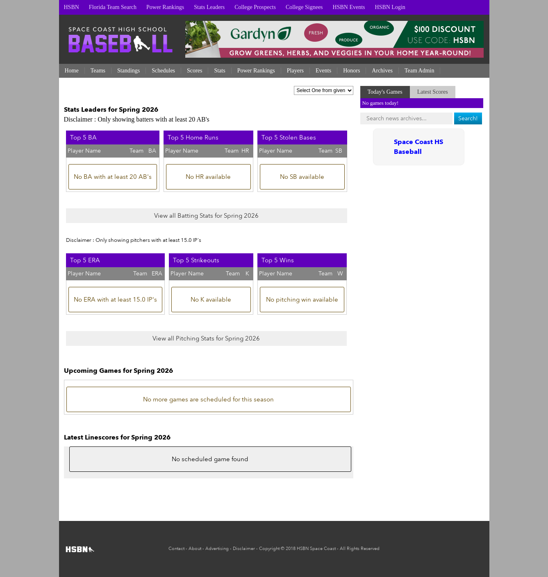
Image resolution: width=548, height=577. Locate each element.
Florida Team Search (112, 7)
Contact (176, 548)
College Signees (304, 7)
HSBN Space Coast (316, 548)
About (195, 548)
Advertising (217, 548)
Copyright (269, 548)
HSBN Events (349, 7)
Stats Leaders (209, 7)
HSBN (71, 7)
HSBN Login (390, 7)
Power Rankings (165, 7)
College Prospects (255, 7)
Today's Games (385, 92)
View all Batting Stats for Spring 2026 (206, 216)
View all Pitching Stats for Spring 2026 (206, 338)
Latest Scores (432, 92)
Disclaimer (244, 548)
